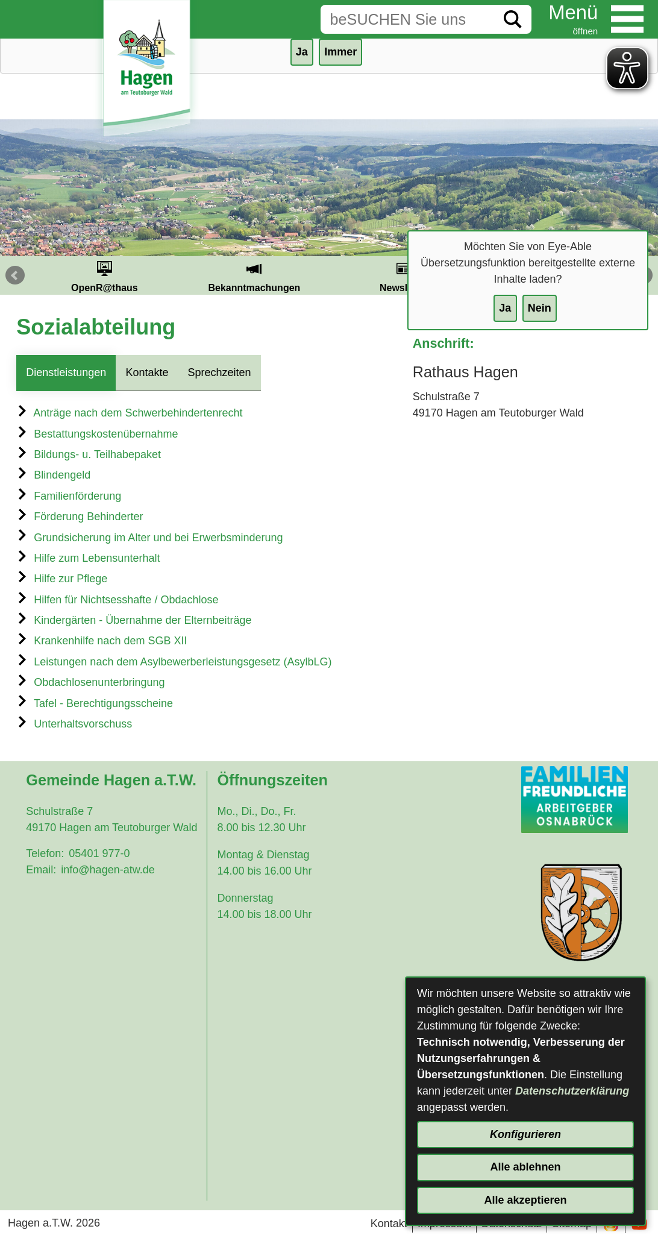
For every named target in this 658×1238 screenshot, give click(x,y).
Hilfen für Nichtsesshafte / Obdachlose (117, 600)
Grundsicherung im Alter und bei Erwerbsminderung (149, 538)
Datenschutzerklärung (572, 1091)
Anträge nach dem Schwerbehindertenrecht (129, 413)
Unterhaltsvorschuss (74, 724)
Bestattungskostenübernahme (97, 434)
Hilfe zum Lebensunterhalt (88, 558)
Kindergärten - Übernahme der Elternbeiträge (133, 620)
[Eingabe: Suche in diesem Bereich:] (407, 19)
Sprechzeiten (219, 372)
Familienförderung (68, 496)
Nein (539, 308)
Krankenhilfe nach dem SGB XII (101, 641)
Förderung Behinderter (79, 517)
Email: (41, 870)
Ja (505, 308)
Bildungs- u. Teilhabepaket (88, 454)
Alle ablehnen (525, 1167)
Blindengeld (53, 475)
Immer (340, 52)
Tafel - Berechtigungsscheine (94, 703)
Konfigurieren (525, 1134)
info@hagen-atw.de (107, 870)
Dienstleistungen (66, 372)
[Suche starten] (512, 19)
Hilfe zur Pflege (61, 579)
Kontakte (146, 372)
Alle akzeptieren (525, 1200)
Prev (15, 275)
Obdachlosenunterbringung (90, 682)
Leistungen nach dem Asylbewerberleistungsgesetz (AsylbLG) (173, 662)
